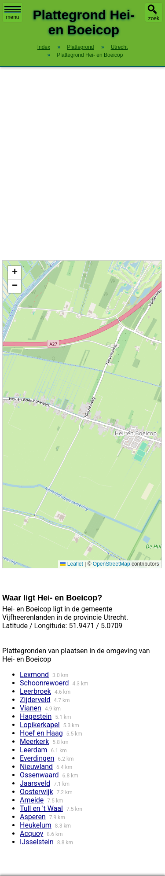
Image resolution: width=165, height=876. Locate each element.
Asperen (33, 817)
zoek (153, 18)
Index (43, 47)
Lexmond (34, 674)
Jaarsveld (35, 783)
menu (12, 13)
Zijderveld (35, 700)
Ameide (32, 800)
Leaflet (71, 564)
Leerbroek (35, 691)
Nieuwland (36, 766)
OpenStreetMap (111, 564)
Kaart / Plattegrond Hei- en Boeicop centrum (81, 414)
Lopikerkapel (40, 725)
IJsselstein (37, 842)
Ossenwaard (39, 775)
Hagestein (35, 716)
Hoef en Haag (41, 733)
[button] (14, 273)
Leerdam (34, 750)
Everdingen (37, 758)
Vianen (30, 708)
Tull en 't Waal (41, 808)
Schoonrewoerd (44, 683)
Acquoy (31, 833)
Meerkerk (34, 741)
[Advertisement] (82, 163)
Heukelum (35, 825)
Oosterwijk (36, 792)
